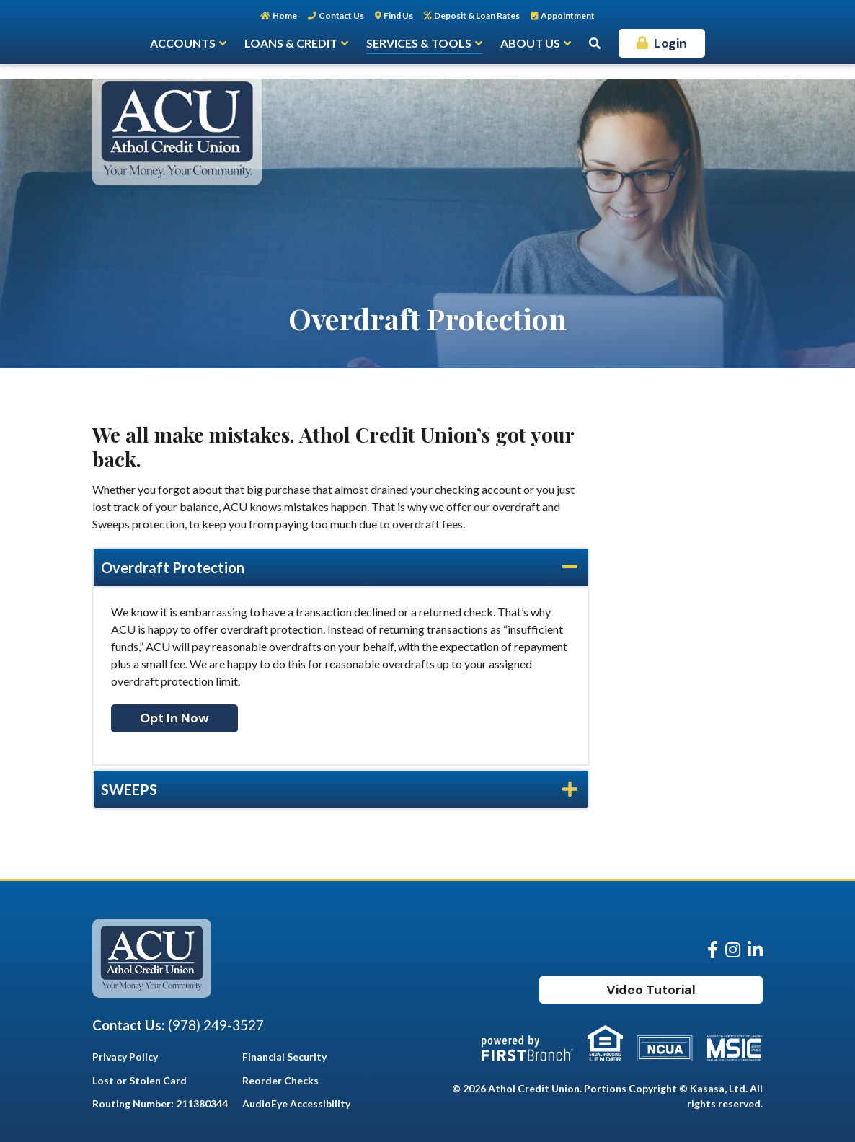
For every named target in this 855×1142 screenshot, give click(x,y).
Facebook (712, 949)
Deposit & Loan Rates (477, 15)
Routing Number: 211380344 (160, 1103)
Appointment (568, 15)
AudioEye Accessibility (296, 1103)
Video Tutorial (651, 990)
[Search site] (595, 43)
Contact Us (341, 15)
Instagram (732, 949)
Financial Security (284, 1056)
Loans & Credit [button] (290, 43)
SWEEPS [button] (129, 789)
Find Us (398, 15)
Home (285, 15)
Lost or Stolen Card (139, 1080)
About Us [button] (530, 43)
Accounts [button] (183, 43)
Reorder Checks (280, 1080)
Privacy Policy (125, 1056)
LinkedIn (755, 949)
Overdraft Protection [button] (172, 567)
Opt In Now (174, 718)
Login (670, 43)
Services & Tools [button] (418, 43)
